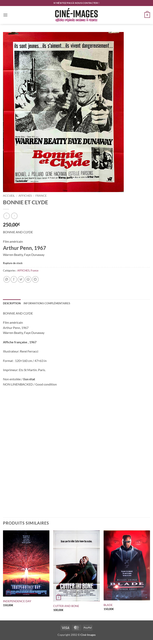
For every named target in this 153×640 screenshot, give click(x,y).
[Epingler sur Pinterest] (28, 279)
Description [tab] (12, 303)
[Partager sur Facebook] (14, 279)
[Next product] (6, 216)
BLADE (108, 605)
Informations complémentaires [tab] (47, 303)
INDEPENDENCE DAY (17, 601)
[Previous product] (14, 216)
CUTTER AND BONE (66, 606)
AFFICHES (25, 195)
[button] (5, 15)
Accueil (9, 195)
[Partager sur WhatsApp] (6, 279)
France (41, 195)
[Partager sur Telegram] (35, 279)
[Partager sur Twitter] (21, 279)
